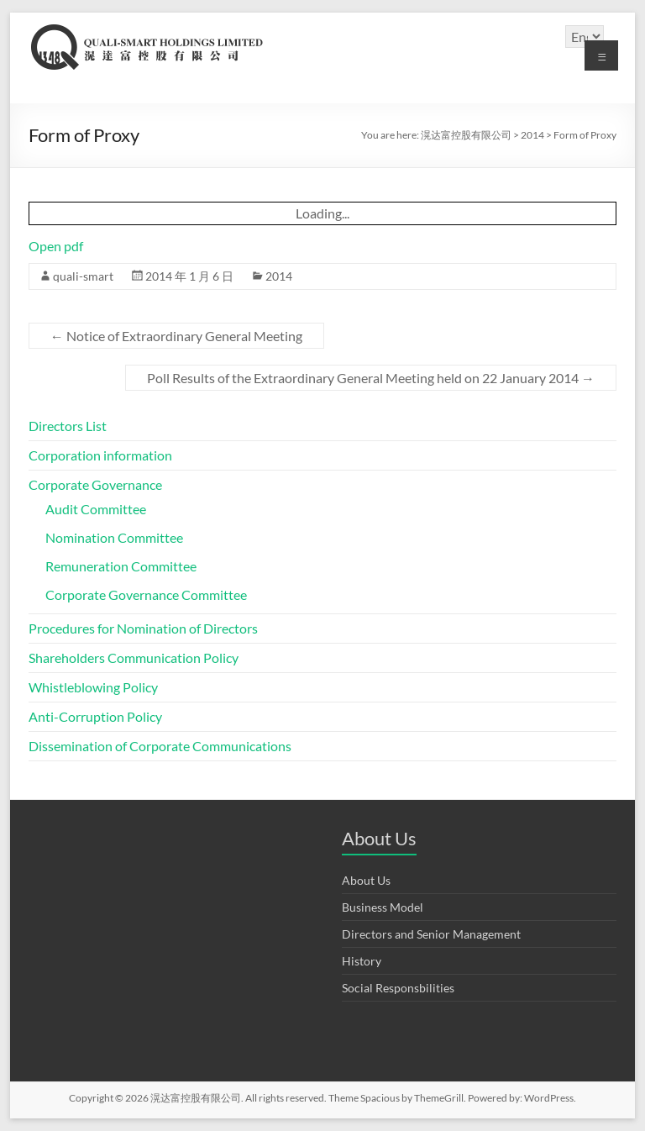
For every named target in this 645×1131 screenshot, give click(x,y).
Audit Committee (95, 509)
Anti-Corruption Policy (95, 716)
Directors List (68, 426)
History (361, 961)
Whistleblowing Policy (93, 687)
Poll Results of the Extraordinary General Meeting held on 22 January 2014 (371, 378)
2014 (278, 276)
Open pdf (56, 246)
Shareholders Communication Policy (134, 657)
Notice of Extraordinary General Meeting (176, 336)
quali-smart (83, 276)
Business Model (382, 907)
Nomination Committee (114, 537)
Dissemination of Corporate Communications (160, 746)
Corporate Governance (95, 484)
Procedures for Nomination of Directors (143, 628)
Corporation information (100, 455)
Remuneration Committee (121, 566)
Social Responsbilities (398, 988)
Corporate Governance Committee (146, 594)
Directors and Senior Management (431, 934)
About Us (366, 880)
